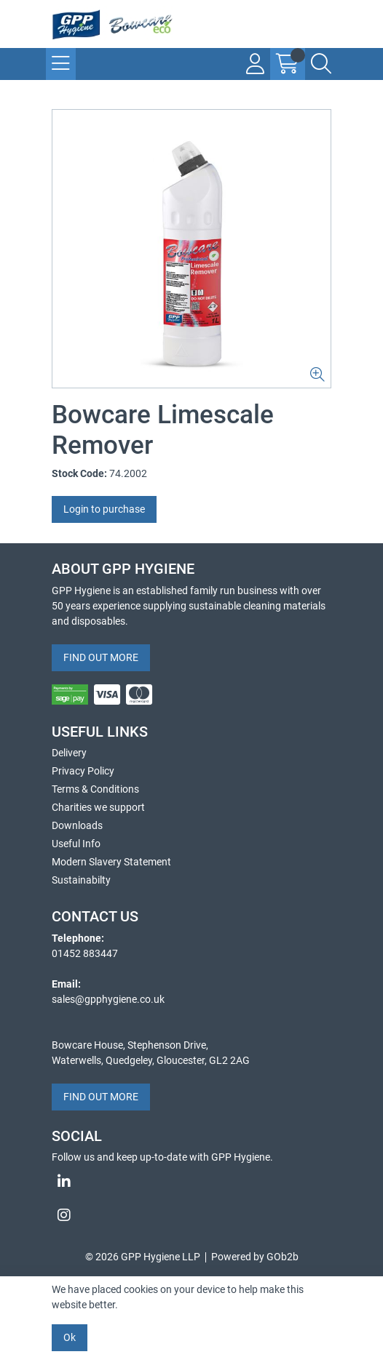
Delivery (69, 752)
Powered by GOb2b (255, 1256)
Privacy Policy (83, 771)
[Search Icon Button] (321, 64)
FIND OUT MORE (100, 657)
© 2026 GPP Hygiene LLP (142, 1256)
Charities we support (98, 807)
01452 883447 (85, 953)
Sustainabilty (81, 880)
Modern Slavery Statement (111, 862)
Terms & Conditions (95, 789)
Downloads (77, 825)
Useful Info (76, 843)
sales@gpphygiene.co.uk (108, 999)
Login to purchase (104, 509)
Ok (69, 1337)
